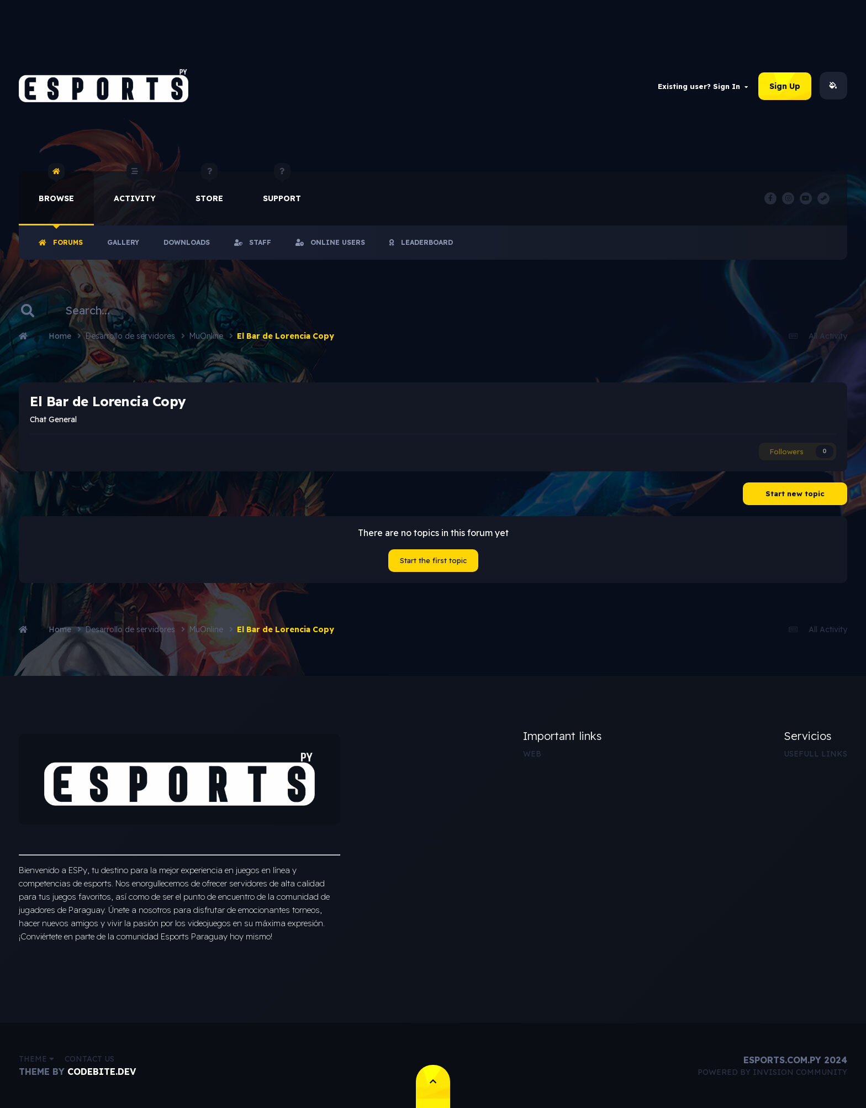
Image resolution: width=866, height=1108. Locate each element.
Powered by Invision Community (772, 1072)
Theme (36, 1059)
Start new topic (795, 493)
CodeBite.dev (101, 1071)
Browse (56, 187)
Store (209, 187)
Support (282, 187)
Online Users (330, 242)
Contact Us (89, 1059)
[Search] (95, 310)
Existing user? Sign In (703, 86)
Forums (61, 242)
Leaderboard (421, 242)
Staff (252, 242)
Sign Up (784, 86)
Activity (135, 187)
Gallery (123, 242)
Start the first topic (433, 560)
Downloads (186, 242)
